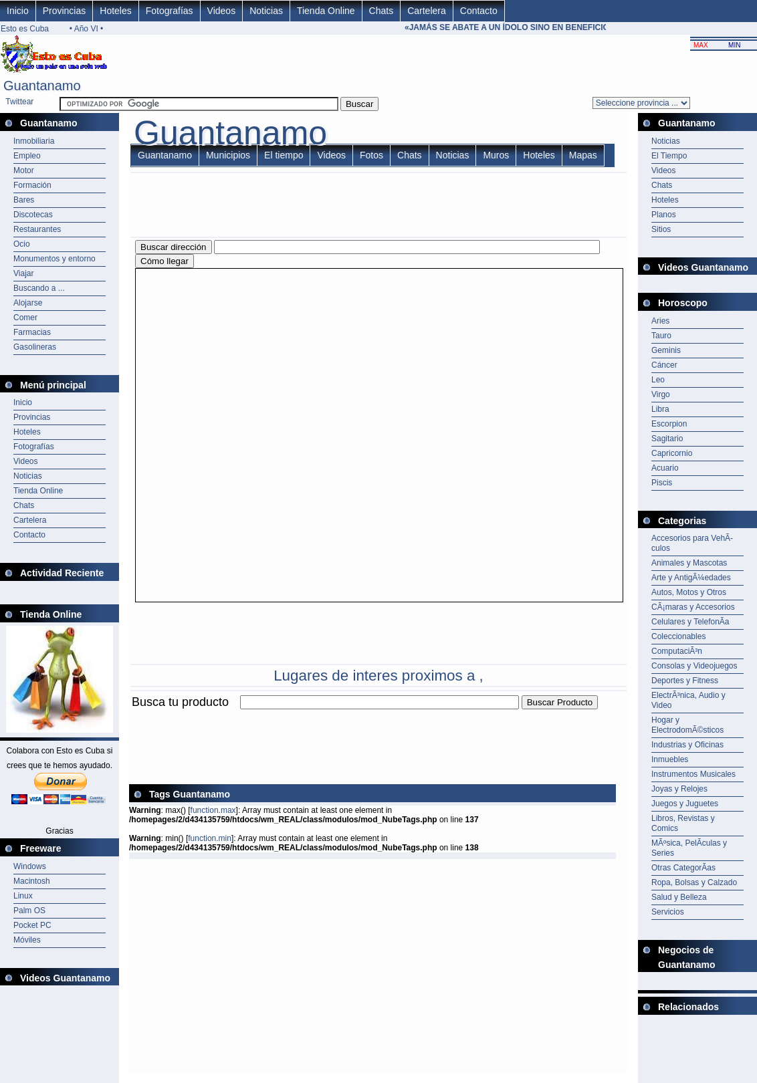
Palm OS (29, 910)
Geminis (666, 350)
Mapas (583, 155)
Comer (25, 317)
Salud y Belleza (679, 897)
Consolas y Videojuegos (694, 666)
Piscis (661, 482)
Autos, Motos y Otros (688, 592)
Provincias (64, 10)
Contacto (479, 10)
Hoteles (115, 10)
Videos (221, 10)
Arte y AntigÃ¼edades (691, 577)
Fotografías (169, 10)
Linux (23, 895)
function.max (213, 810)
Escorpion (669, 424)
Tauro (661, 335)
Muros (496, 155)
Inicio (18, 10)
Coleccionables (678, 636)
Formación (32, 185)
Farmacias (32, 332)
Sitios (661, 229)
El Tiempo (669, 155)
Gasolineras (34, 347)
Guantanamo (165, 155)
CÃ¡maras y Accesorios (693, 607)
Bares (23, 200)
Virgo (660, 394)
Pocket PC (32, 925)
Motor (23, 170)
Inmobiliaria (33, 141)
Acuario (665, 468)
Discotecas (33, 214)
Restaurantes (37, 229)
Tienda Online (326, 10)
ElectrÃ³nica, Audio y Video (688, 700)
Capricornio (671, 453)
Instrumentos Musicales (693, 774)
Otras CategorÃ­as (683, 867)
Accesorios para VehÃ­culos (692, 543)
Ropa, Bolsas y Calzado (694, 882)
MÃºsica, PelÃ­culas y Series (689, 848)
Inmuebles (669, 759)
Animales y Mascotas (689, 563)
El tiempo (283, 155)
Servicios (667, 912)
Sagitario (667, 438)
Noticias (266, 10)
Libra (660, 409)
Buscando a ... (39, 288)
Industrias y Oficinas (687, 744)
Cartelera (426, 10)
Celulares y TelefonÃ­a (690, 621)
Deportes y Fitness (684, 680)
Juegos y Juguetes (684, 803)
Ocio (21, 244)
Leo (658, 379)
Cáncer (664, 365)
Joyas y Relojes (679, 789)
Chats (381, 10)
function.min (209, 838)
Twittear (19, 101)
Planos (663, 214)
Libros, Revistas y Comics (683, 823)
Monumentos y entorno (54, 258)
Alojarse (27, 303)
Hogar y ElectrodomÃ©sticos (687, 725)
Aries (660, 321)
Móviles (27, 940)
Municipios (228, 155)
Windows (29, 866)
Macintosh (31, 881)
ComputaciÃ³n (676, 651)
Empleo (27, 155)
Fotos (371, 155)
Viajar (23, 273)
